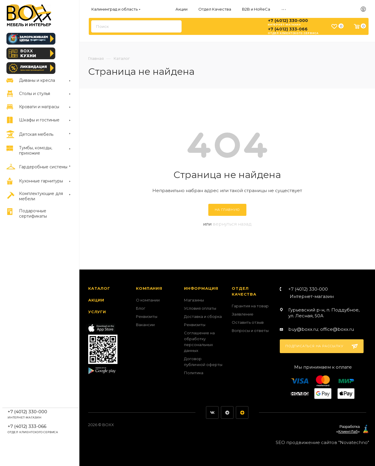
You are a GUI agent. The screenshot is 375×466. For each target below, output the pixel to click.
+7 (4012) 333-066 (288, 29)
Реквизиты (146, 316)
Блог (140, 308)
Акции (96, 300)
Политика (193, 372)
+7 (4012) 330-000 (288, 20)
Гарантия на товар (250, 306)
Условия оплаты (200, 308)
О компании (148, 300)
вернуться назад (232, 224)
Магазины (194, 300)
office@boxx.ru (337, 329)
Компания (149, 288)
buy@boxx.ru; (303, 329)
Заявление (242, 314)
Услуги (97, 311)
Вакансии (145, 324)
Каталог (99, 288)
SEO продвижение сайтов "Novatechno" (322, 442)
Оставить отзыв (248, 322)
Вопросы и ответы (250, 330)
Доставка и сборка (203, 316)
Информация (201, 288)
